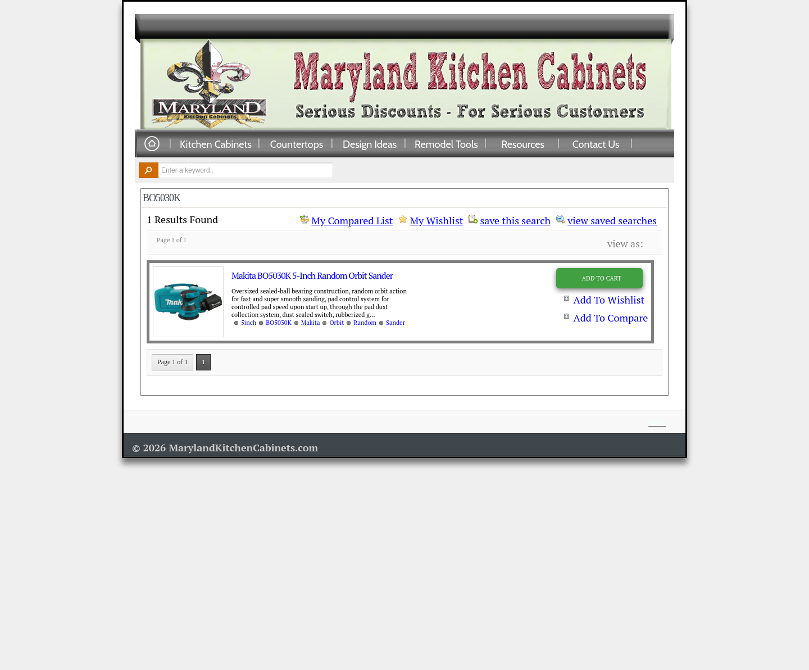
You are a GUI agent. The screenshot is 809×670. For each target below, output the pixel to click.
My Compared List (352, 220)
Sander (395, 323)
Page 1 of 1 (172, 362)
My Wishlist (436, 220)
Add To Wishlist (608, 299)
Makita (310, 323)
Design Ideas (370, 144)
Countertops (296, 144)
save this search (515, 219)
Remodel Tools (446, 144)
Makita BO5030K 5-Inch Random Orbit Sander (312, 275)
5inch (248, 323)
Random (364, 323)
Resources (522, 144)
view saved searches (612, 219)
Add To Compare (610, 317)
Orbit (336, 323)
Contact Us (596, 144)
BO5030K (278, 323)
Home (151, 144)
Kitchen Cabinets (216, 144)
